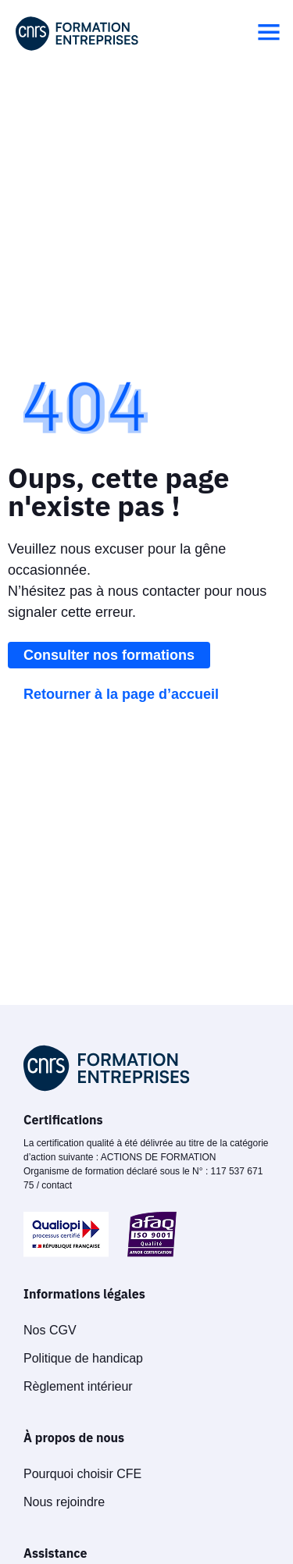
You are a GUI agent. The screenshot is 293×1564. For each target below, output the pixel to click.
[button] (268, 33)
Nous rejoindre (64, 1502)
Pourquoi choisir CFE (82, 1473)
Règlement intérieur (78, 1386)
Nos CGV (50, 1330)
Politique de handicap (83, 1358)
